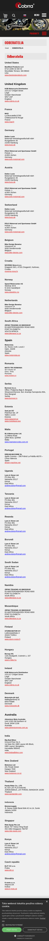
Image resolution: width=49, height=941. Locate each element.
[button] (24, 935)
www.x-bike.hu (10, 660)
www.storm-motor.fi (12, 639)
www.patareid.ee (11, 419)
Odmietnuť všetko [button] (35, 930)
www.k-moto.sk (11, 889)
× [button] (47, 902)
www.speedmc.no (12, 292)
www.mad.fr (9, 122)
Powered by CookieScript (24, 938)
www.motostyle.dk (12, 706)
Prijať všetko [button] (12, 930)
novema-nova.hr (11, 271)
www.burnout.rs (11, 398)
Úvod (7, 48)
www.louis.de (10, 145)
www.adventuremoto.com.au (16, 728)
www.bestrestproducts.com (16, 75)
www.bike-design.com (13, 253)
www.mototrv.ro (10, 376)
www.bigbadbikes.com (14, 752)
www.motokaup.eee (13, 421)
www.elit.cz (9, 870)
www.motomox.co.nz (13, 773)
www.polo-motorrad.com (14, 159)
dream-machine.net (13, 463)
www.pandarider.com (13, 794)
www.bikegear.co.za (13, 333)
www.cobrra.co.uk (12, 101)
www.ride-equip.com (13, 831)
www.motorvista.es (12, 355)
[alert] (24, 920)
